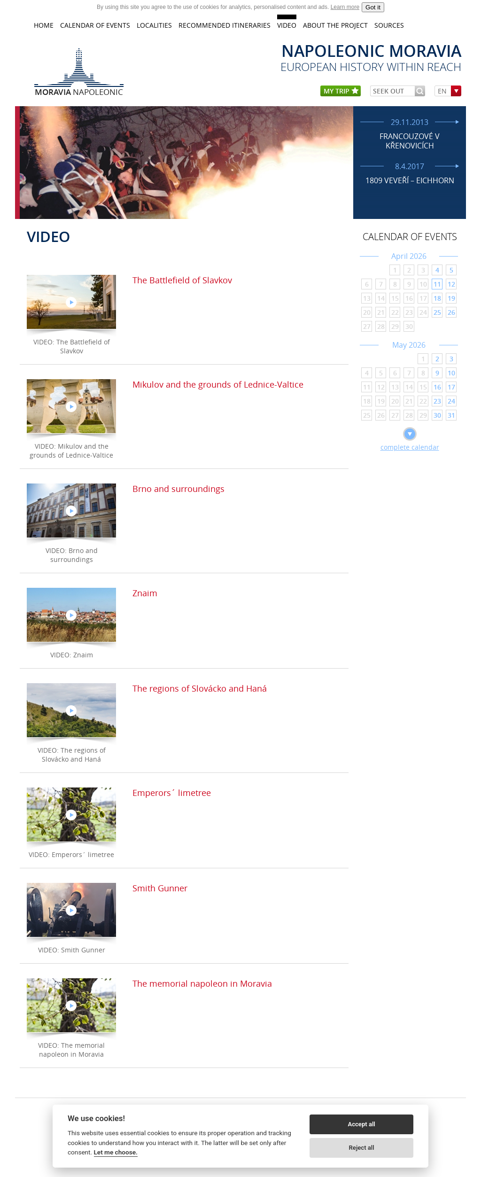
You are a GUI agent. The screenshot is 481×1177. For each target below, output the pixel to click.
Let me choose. (116, 1152)
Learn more (345, 7)
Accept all (361, 1124)
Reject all (361, 1147)
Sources (389, 25)
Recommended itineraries (224, 25)
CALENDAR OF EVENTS (95, 25)
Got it (372, 7)
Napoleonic (79, 91)
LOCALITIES (154, 25)
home (44, 25)
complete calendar (409, 447)
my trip (341, 91)
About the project (335, 25)
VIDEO (286, 25)
